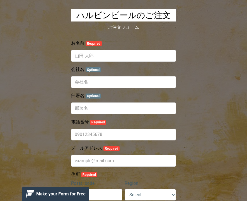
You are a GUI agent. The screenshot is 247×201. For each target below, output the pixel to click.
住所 (84, 174)
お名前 (86, 43)
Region (131, 183)
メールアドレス (95, 148)
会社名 (86, 69)
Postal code (83, 183)
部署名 (86, 96)
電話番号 (88, 122)
